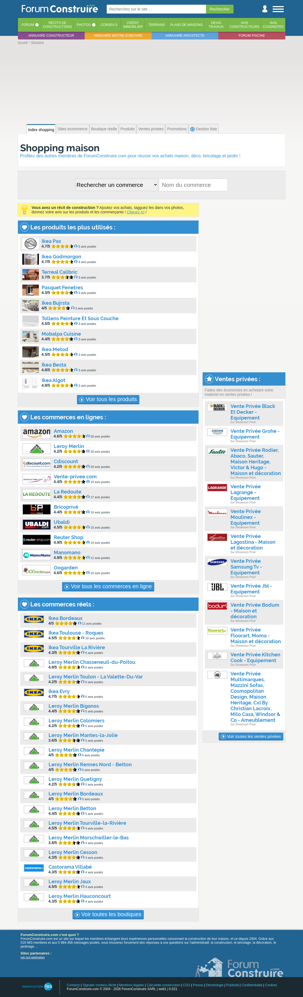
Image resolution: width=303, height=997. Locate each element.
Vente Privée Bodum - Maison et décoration (254, 610)
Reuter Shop (68, 537)
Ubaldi (62, 522)
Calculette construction (163, 985)
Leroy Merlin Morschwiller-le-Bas (89, 837)
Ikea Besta (54, 365)
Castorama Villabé (70, 867)
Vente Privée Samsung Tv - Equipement (246, 567)
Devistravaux (216, 25)
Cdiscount (66, 461)
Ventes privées (150, 129)
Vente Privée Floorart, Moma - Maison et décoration (255, 635)
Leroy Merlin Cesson (73, 852)
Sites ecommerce (72, 129)
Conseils (109, 25)
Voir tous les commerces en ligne (108, 586)
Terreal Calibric (59, 272)
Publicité (232, 985)
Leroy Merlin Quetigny (75, 779)
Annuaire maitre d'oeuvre (118, 36)
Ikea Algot (53, 380)
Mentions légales (131, 985)
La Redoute (67, 492)
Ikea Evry (59, 691)
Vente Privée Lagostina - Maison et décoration (252, 542)
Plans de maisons (186, 25)
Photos (83, 25)
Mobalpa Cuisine (61, 334)
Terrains (156, 25)
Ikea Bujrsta (55, 303)
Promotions (177, 129)
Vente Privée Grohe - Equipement (255, 434)
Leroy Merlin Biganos (74, 706)
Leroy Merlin (69, 446)
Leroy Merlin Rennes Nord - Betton (90, 764)
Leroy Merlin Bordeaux (76, 794)
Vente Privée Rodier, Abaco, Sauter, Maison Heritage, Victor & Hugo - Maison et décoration (255, 461)
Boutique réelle (104, 129)
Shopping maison (60, 147)
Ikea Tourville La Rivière (77, 647)
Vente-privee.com (75, 476)
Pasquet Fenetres (62, 287)
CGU (186, 985)
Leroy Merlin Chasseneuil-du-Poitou (92, 662)
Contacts (73, 985)
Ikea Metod (55, 349)
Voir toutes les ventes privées (251, 736)
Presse (198, 985)
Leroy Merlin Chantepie (76, 750)
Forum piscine (252, 36)
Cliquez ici (135, 212)
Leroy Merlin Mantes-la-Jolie (83, 735)
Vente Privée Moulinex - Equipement (245, 517)
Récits (57, 25)
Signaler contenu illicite (99, 985)
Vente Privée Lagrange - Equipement (245, 492)
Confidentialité (252, 985)
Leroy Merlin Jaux (70, 881)
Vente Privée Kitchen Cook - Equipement (255, 657)
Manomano (67, 552)
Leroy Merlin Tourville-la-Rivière (87, 823)
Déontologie (215, 985)
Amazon (63, 431)
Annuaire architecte (184, 36)
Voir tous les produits (108, 399)
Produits (127, 129)
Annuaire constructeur (51, 36)
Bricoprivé (66, 507)
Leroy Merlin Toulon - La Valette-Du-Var (96, 677)
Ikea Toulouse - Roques (76, 633)
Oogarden (66, 568)
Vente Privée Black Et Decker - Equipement (252, 412)
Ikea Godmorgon (61, 256)
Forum (28, 25)
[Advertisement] (151, 83)
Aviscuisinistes (273, 25)
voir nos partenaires (33, 957)
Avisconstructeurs (245, 25)
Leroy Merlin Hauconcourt (80, 896)
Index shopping (41, 130)
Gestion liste (203, 129)
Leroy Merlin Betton (72, 808)
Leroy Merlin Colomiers (76, 720)
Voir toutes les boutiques (108, 914)
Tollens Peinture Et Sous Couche (80, 318)
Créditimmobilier (133, 25)
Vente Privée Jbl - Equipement (251, 589)
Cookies (271, 985)
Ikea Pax (51, 241)
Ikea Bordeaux (66, 618)
